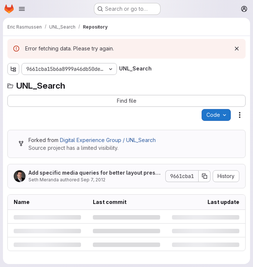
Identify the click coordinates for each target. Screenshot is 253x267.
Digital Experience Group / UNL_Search (108, 140)
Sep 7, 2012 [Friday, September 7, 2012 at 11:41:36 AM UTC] (93, 179)
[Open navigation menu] (22, 9)
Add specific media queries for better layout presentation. (93, 173)
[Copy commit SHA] (204, 176)
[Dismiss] (236, 48)
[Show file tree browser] (13, 69)
